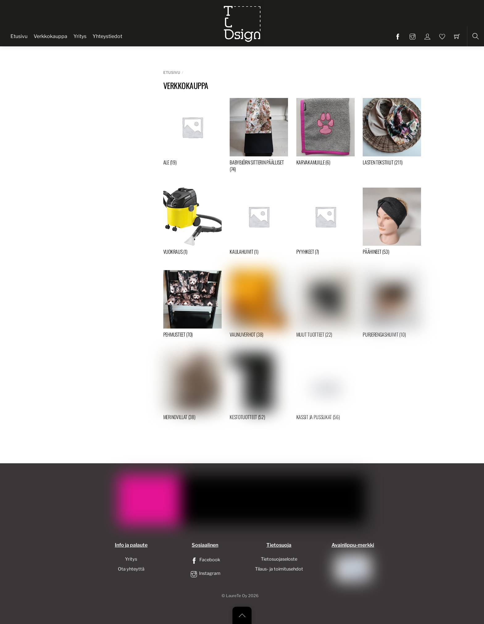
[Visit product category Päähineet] (392, 223)
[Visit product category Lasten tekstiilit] (392, 133)
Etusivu (18, 36)
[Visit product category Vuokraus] (192, 223)
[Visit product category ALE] (192, 133)
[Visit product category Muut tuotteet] (325, 305)
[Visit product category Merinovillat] (192, 388)
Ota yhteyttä (131, 569)
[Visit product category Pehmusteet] (192, 305)
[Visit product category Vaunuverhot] (259, 305)
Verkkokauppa (50, 36)
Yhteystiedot (107, 36)
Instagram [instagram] (205, 573)
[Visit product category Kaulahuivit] (259, 223)
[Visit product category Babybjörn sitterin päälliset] (259, 136)
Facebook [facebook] (205, 559)
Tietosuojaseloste (279, 559)
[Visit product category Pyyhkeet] (325, 223)
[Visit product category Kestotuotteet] (259, 388)
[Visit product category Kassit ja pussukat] (325, 388)
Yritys (79, 36)
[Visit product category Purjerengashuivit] (392, 305)
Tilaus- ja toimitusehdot (279, 569)
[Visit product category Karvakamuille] (325, 133)
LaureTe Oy (236, 595)
